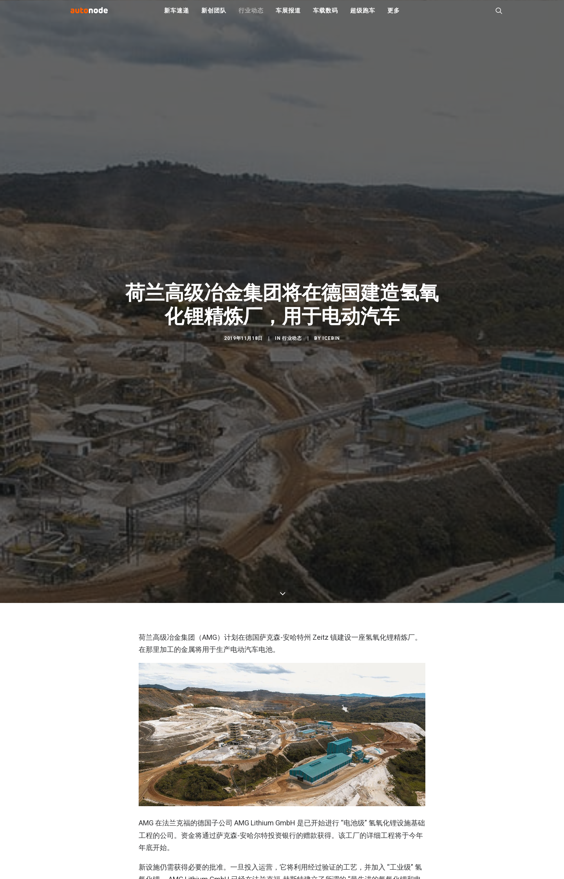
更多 (393, 15)
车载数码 (325, 15)
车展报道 (288, 15)
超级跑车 (362, 15)
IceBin (331, 371)
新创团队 (213, 15)
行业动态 (251, 15)
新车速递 (176, 15)
